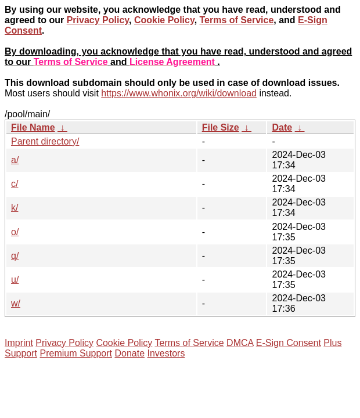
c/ (14, 184)
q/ (15, 256)
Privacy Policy (98, 20)
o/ (15, 232)
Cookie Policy (164, 20)
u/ (15, 279)
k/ (14, 207)
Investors (166, 353)
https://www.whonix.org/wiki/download (179, 93)
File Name (33, 127)
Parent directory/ (45, 141)
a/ (15, 160)
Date (282, 127)
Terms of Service (237, 20)
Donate (129, 353)
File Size (220, 127)
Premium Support (76, 353)
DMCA (239, 343)
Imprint (19, 343)
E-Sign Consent (288, 343)
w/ (15, 303)
